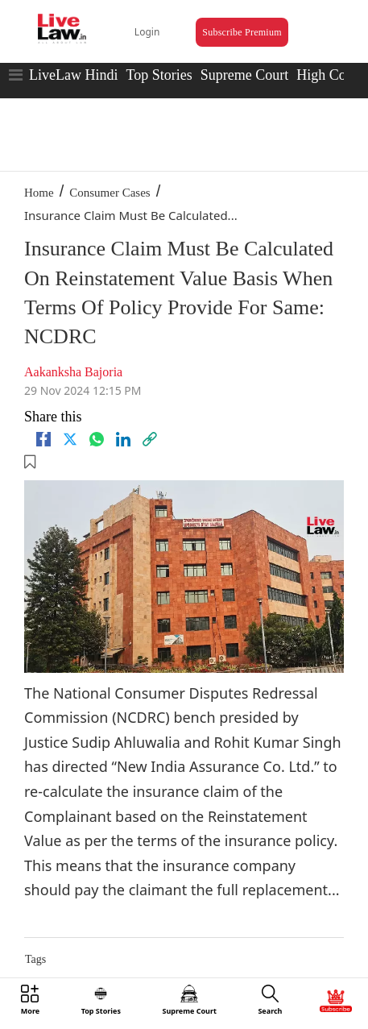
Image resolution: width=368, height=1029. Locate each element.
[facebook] (43, 439)
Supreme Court (245, 75)
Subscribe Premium (241, 32)
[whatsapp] (96, 439)
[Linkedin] (123, 439)
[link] (150, 439)
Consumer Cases (109, 192)
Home (39, 192)
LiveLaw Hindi (73, 75)
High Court (329, 75)
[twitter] (70, 439)
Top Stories (159, 75)
